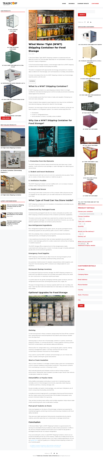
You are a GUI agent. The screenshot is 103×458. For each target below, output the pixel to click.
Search (82, 14)
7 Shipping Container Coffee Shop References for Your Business (45, 446)
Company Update (83, 3)
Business (72, 3)
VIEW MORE (6, 118)
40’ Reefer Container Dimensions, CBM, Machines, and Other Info (45, 445)
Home (64, 3)
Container (95, 3)
